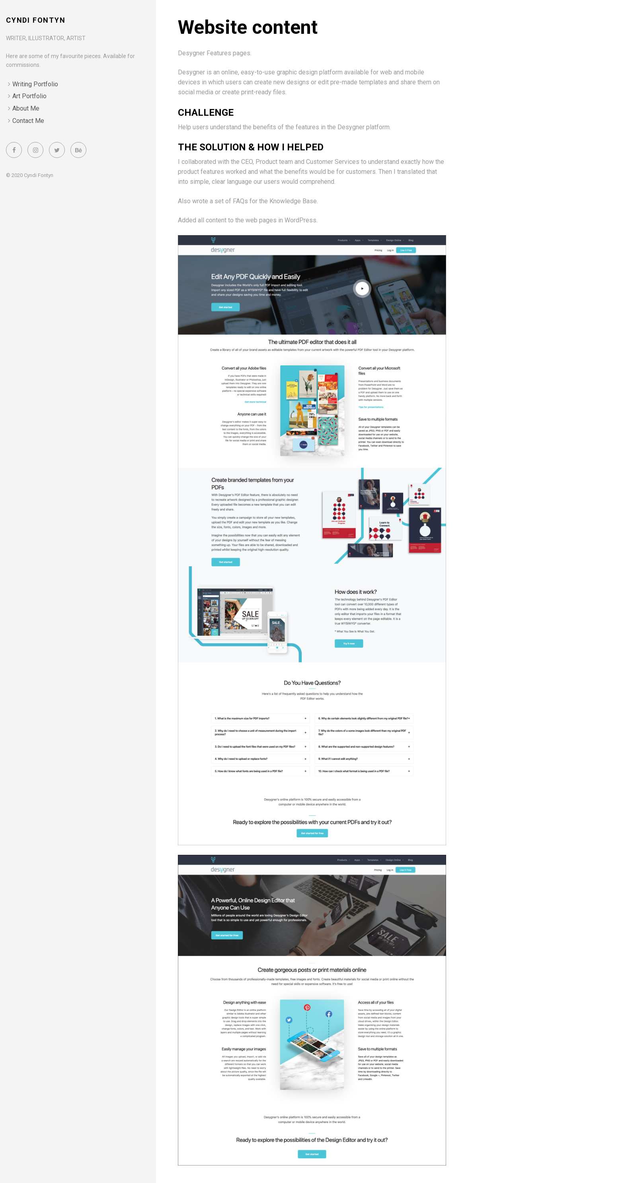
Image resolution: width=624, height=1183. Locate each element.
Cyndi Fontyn (36, 20)
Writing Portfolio (35, 84)
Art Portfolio (29, 96)
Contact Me (28, 121)
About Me (25, 108)
